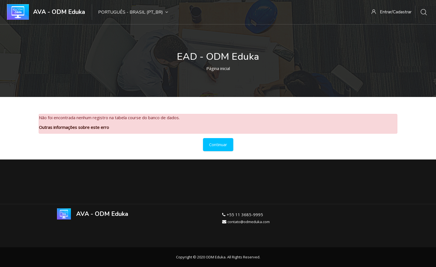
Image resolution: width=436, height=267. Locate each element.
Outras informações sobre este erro (74, 127)
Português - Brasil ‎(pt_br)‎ (133, 12)
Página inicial (218, 68)
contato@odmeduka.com (248, 221)
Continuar (218, 144)
